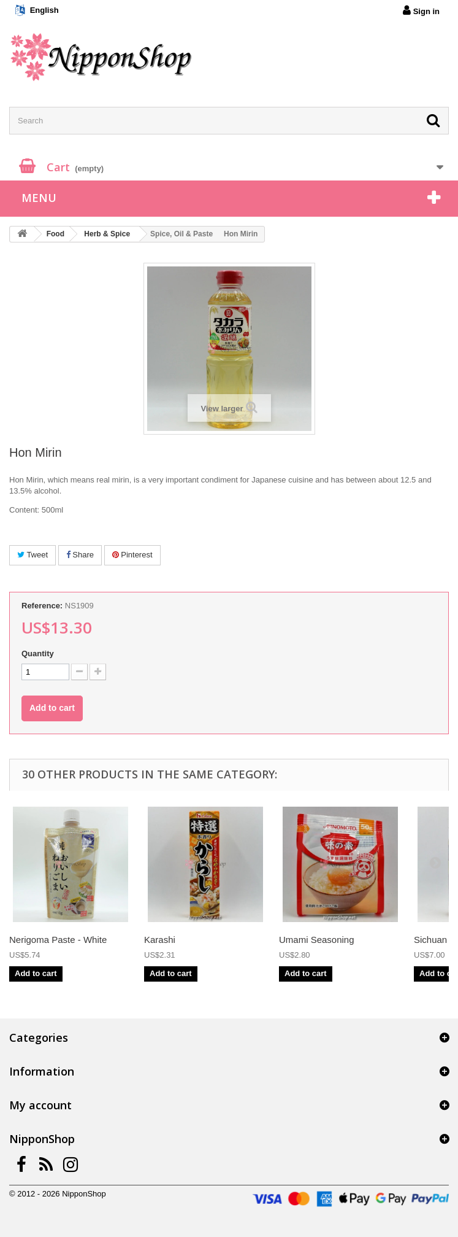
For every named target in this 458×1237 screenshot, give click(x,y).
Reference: (42, 605)
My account (40, 1105)
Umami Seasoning (316, 939)
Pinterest (132, 554)
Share (80, 554)
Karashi (159, 939)
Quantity (37, 653)
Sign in (421, 10)
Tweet (32, 554)
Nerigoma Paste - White (58, 939)
